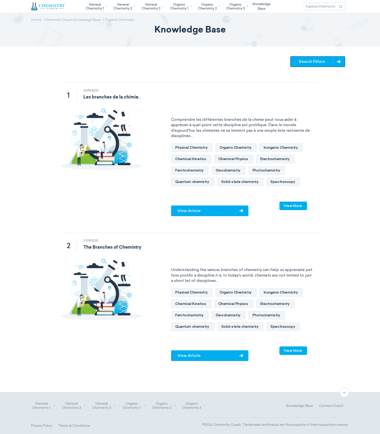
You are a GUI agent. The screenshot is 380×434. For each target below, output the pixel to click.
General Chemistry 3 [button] (104, 406)
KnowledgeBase (261, 6)
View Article (189, 210)
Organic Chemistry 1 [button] (134, 406)
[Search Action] (340, 6)
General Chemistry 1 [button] (43, 406)
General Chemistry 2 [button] (74, 406)
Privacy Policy (41, 426)
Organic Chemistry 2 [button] (164, 406)
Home (36, 20)
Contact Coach (331, 406)
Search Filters (312, 61)
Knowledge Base (299, 406)
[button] (96, 6)
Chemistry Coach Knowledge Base (73, 20)
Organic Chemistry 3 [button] (194, 406)
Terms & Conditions (74, 426)
